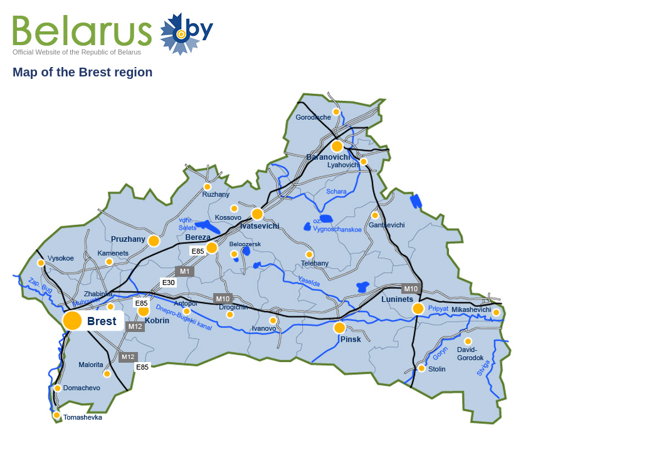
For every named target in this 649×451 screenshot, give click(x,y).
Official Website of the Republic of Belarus (77, 52)
